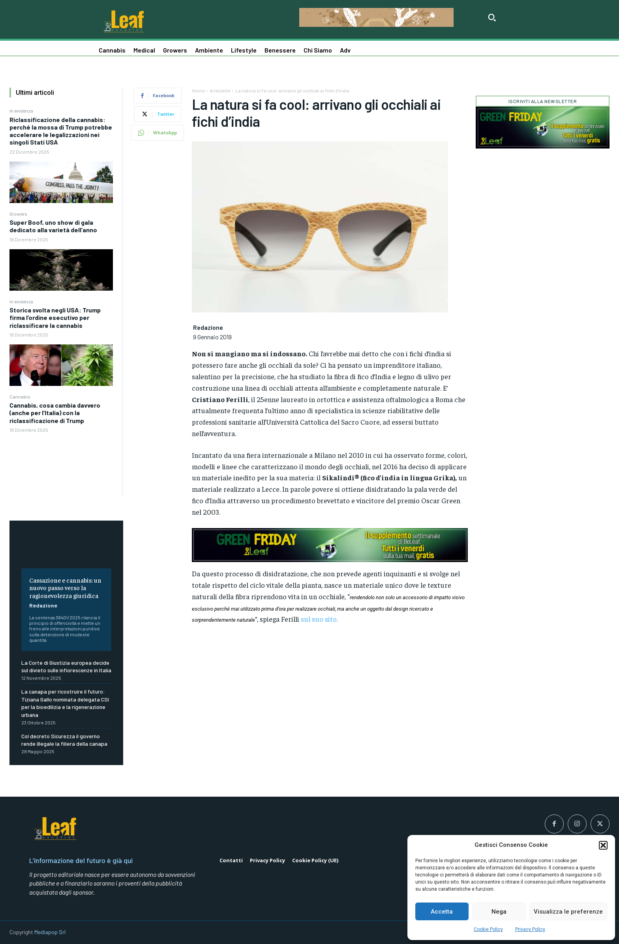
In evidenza (21, 110)
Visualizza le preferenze (568, 911)
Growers (18, 213)
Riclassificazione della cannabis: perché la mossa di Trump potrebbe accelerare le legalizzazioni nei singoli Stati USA (60, 131)
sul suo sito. (319, 618)
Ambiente (220, 90)
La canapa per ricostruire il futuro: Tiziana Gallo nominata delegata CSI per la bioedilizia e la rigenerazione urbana (65, 703)
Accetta (442, 911)
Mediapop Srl (50, 932)
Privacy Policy (530, 929)
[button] (603, 845)
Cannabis (19, 396)
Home (198, 90)
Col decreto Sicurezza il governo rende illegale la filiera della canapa (64, 740)
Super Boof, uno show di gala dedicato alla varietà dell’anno (53, 225)
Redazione (43, 605)
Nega (498, 911)
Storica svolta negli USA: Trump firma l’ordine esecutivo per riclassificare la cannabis (55, 317)
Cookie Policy (488, 929)
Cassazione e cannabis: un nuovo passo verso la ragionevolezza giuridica (65, 587)
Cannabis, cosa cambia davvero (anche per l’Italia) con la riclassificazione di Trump (54, 412)
